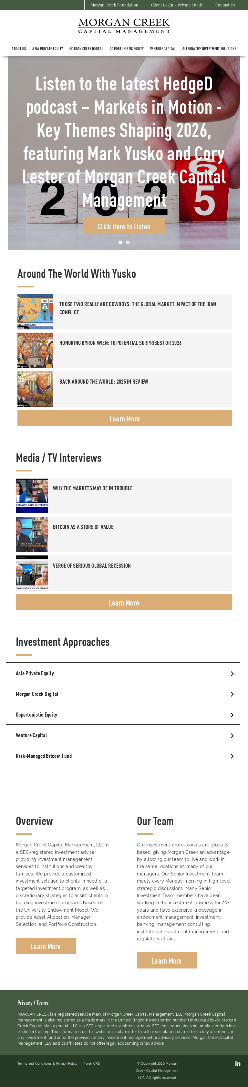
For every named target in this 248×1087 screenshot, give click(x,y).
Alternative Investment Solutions (209, 48)
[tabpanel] (124, 153)
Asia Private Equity (35, 673)
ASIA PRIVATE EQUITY (47, 48)
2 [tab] (127, 242)
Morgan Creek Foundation (115, 4)
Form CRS (92, 1063)
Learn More (125, 418)
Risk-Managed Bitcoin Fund (44, 755)
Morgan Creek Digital (86, 48)
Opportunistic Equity (127, 48)
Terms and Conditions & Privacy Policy (47, 1063)
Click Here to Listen (124, 226)
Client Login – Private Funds (177, 4)
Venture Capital (163, 48)
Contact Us (225, 4)
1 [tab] (120, 242)
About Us (19, 48)
